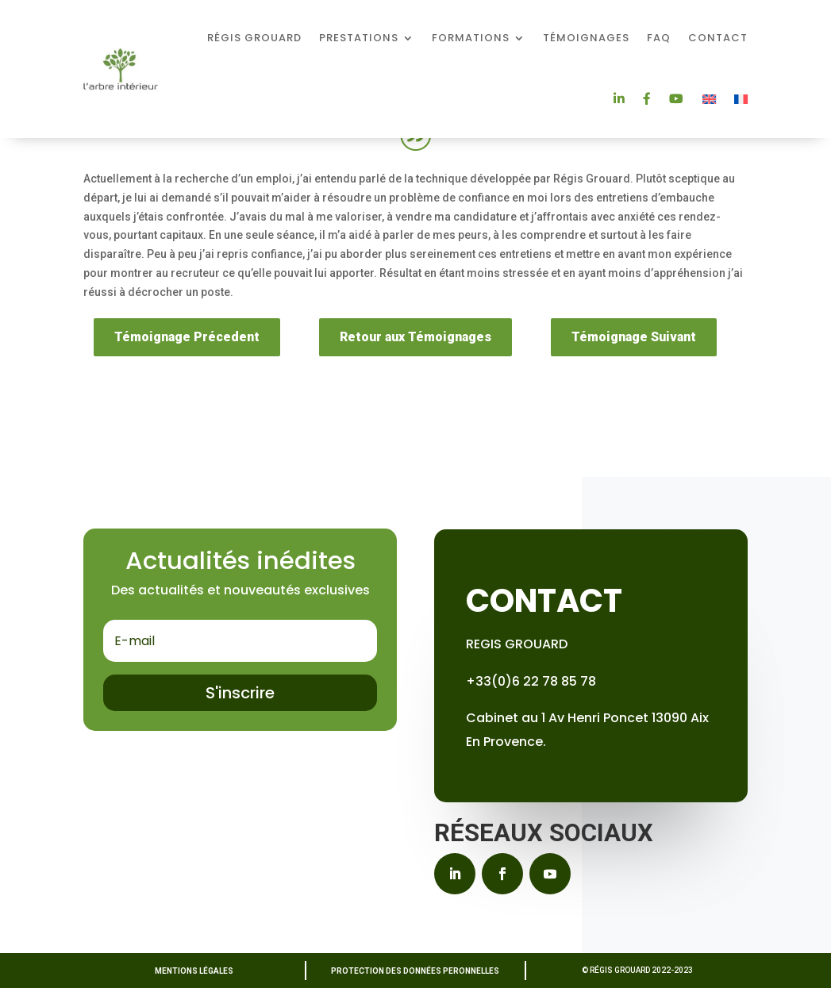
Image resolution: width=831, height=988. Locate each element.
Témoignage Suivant (633, 336)
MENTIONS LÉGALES (194, 971)
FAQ (659, 37)
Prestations (358, 37)
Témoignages (586, 37)
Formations (471, 37)
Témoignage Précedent (187, 336)
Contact (718, 37)
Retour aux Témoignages (415, 336)
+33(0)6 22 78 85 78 (531, 681)
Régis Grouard (254, 37)
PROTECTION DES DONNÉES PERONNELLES (415, 971)
